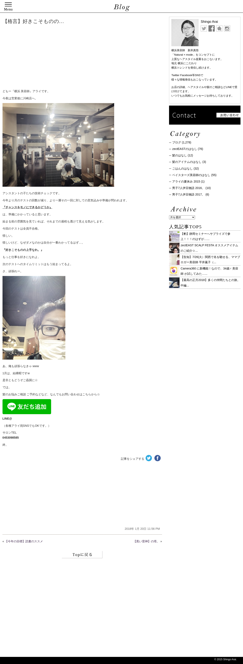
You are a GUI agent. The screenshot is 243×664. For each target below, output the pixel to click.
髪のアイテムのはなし (187, 161)
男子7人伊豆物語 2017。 (188, 194)
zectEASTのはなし (184, 149)
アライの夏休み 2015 (186, 181)
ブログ (176, 142)
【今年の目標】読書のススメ (24, 541)
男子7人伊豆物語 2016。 (188, 188)
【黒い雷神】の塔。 (146, 541)
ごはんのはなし (182, 168)
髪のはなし (179, 155)
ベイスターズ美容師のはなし (191, 175)
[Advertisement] (66, 57)
